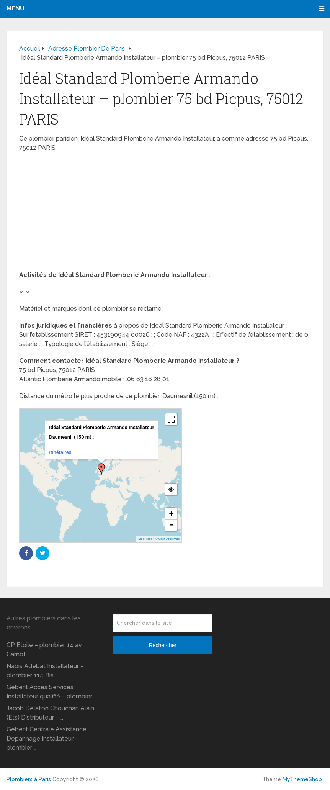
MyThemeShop (302, 779)
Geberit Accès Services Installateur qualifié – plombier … (51, 691)
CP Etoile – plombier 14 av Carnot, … (44, 649)
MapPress (145, 539)
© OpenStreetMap (167, 539)
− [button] (171, 525)
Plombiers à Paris (29, 779)
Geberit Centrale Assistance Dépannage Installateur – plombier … (47, 738)
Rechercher (162, 645)
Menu (16, 8)
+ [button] (171, 513)
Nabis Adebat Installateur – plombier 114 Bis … (45, 670)
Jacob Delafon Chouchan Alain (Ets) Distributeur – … (50, 713)
